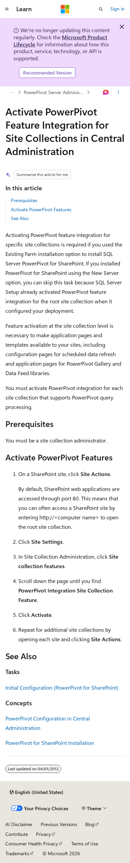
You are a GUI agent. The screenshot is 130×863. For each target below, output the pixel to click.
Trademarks (17, 853)
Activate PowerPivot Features (41, 209)
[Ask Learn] (106, 92)
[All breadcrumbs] (11, 92)
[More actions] (119, 92)
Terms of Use (84, 843)
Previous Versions (59, 824)
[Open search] (101, 9)
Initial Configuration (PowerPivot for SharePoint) (61, 687)
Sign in (117, 8)
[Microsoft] (65, 9)
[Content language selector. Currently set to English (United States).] (36, 792)
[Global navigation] (7, 9)
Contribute (16, 834)
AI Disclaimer (19, 824)
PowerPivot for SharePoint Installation (49, 742)
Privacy (43, 834)
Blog (89, 824)
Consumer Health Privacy (31, 843)
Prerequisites (24, 200)
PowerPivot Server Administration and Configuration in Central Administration (55, 92)
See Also (20, 218)
